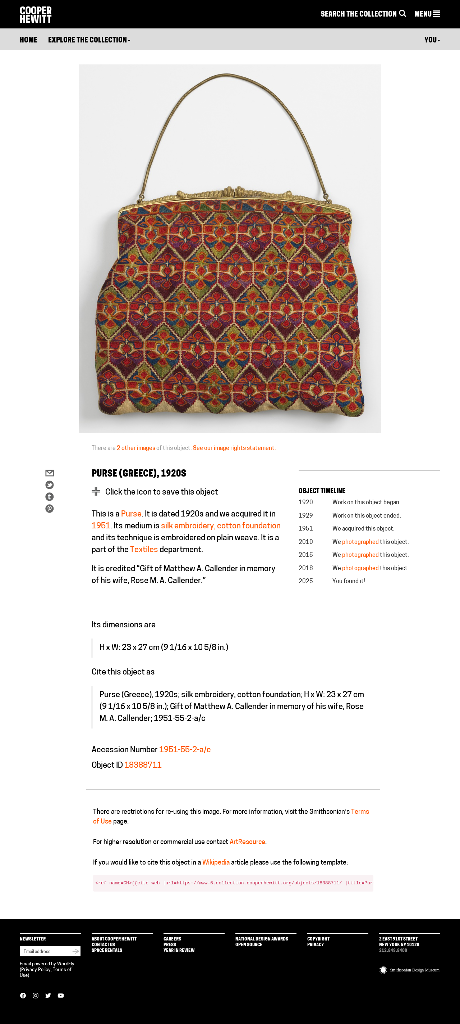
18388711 (143, 766)
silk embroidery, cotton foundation (221, 526)
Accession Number (125, 750)
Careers (172, 939)
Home (28, 40)
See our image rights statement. (234, 448)
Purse (131, 514)
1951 (101, 526)
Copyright (318, 939)
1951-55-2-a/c (185, 750)
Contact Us (103, 945)
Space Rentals (107, 950)
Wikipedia (216, 863)
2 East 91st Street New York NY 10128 (399, 942)
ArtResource (247, 842)
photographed (360, 542)
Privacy (315, 945)
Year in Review (179, 950)
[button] (427, 14)
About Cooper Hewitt (114, 939)
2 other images (136, 448)
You (432, 40)
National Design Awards (261, 939)
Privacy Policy (36, 969)
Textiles (144, 550)
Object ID (107, 766)
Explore (89, 40)
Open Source (248, 945)
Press (170, 945)
